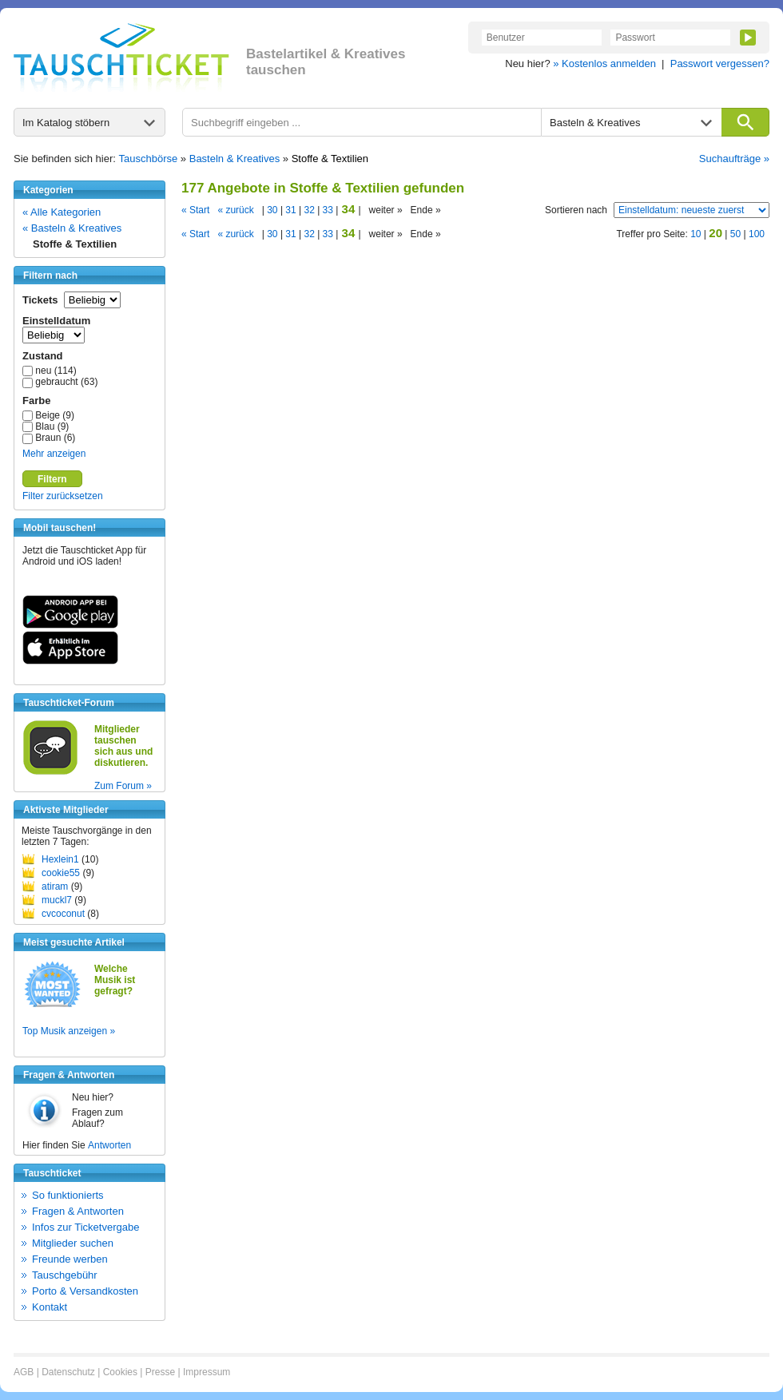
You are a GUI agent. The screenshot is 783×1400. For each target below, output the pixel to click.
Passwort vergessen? (719, 63)
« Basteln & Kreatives (71, 228)
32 (309, 210)
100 (757, 234)
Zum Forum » (123, 785)
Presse (160, 1372)
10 (695, 234)
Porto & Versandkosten (85, 1291)
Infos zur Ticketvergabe (85, 1227)
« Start (195, 210)
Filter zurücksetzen (62, 496)
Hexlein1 (60, 859)
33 (328, 210)
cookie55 (61, 872)
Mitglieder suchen (72, 1243)
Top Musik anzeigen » (68, 1031)
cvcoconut (63, 913)
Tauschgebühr (64, 1275)
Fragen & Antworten (78, 1211)
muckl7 (57, 900)
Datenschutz (68, 1372)
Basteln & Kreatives (234, 159)
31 (291, 210)
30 (272, 210)
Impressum (206, 1372)
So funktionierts (68, 1195)
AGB (24, 1372)
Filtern (52, 479)
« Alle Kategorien (61, 212)
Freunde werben (70, 1259)
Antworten (109, 1145)
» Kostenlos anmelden (604, 63)
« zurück (235, 210)
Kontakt (49, 1307)
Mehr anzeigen (53, 453)
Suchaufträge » (734, 159)
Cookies (120, 1372)
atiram (55, 886)
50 (735, 234)
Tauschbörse (148, 159)
